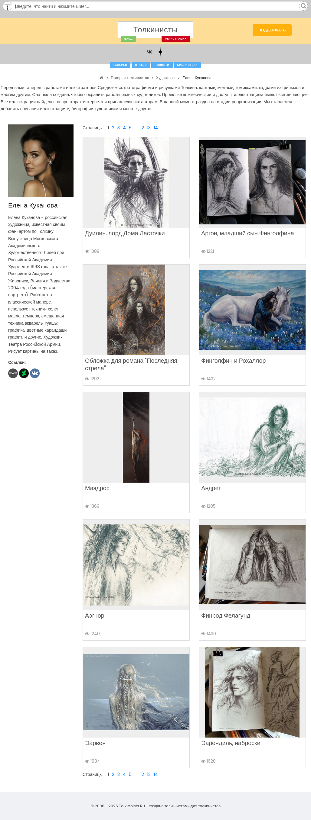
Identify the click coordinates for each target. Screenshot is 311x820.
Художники (166, 77)
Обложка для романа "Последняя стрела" (131, 364)
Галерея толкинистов (130, 77)
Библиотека (187, 65)
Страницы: (93, 128)
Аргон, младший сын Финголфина (247, 233)
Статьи (141, 65)
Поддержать (272, 30)
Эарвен (95, 743)
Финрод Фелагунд (225, 615)
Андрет (211, 488)
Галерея (120, 65)
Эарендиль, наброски (230, 743)
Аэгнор (94, 615)
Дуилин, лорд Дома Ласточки (125, 233)
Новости (162, 65)
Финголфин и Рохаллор (233, 360)
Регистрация (176, 38)
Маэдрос (97, 488)
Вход (128, 38)
